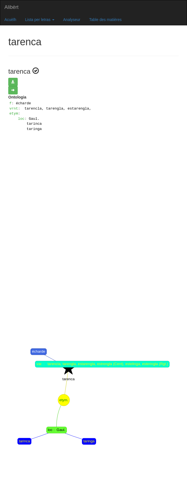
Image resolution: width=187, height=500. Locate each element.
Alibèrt (11, 7)
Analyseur (71, 19)
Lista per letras (39, 19)
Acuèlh (10, 19)
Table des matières (105, 19)
